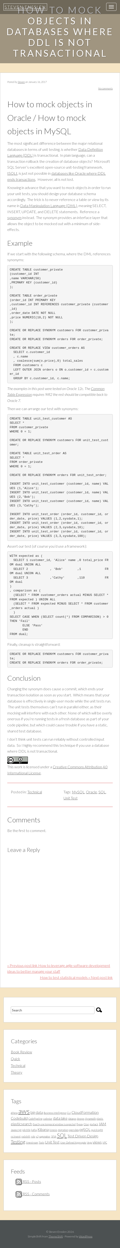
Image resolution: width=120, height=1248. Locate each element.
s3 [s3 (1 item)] (37, 1136)
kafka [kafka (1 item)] (34, 1129)
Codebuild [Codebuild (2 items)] (19, 1118)
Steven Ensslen (25, 7)
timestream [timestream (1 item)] (32, 1142)
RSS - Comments (32, 1194)
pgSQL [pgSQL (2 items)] (84, 1129)
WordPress (85, 1236)
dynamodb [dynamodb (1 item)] (90, 1118)
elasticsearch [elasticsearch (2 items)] (21, 1124)
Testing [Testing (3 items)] (18, 1141)
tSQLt (12, 173)
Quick (15, 1058)
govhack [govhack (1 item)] (94, 1124)
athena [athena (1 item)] (14, 1112)
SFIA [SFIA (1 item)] (53, 1136)
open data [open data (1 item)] (74, 1129)
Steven (21, 81)
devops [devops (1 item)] (80, 1118)
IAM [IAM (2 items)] (102, 1124)
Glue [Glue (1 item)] (86, 1124)
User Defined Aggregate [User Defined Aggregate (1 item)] (73, 1142)
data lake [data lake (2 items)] (60, 1118)
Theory (16, 1072)
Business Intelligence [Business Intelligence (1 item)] (55, 1112)
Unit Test (71, 798)
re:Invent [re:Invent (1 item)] (16, 1136)
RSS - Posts (28, 1181)
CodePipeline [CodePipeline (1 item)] (35, 1118)
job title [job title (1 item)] (26, 1129)
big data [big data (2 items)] (36, 1112)
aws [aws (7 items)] (24, 1111)
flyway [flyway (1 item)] (79, 1124)
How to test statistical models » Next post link (76, 977)
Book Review (21, 1052)
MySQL (78, 792)
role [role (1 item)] (33, 1136)
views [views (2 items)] (97, 1142)
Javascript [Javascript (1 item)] (16, 1129)
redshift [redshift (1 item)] (25, 1136)
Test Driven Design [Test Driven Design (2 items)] (83, 1136)
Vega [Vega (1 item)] (89, 1142)
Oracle (91, 792)
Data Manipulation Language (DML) (48, 205)
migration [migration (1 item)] (63, 1129)
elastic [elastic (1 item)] (100, 1118)
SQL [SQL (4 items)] (62, 1135)
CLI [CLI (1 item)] (69, 1112)
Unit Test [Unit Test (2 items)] (52, 1142)
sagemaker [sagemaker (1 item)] (44, 1136)
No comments (105, 88)
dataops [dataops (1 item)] (72, 1118)
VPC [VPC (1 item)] (104, 1142)
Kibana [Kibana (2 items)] (43, 1129)
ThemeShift (56, 1236)
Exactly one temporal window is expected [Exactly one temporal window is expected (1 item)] (54, 1124)
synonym (14, 217)
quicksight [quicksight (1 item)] (97, 1129)
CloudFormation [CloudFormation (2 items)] (85, 1112)
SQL (102, 792)
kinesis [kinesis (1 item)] (53, 1129)
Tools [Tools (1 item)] (41, 1142)
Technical (34, 792)
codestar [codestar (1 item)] (47, 1118)
